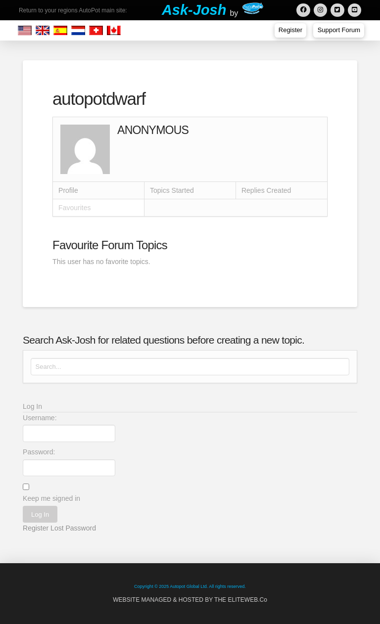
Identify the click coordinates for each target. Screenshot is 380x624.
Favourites (74, 208)
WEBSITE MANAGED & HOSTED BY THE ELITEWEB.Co (190, 599)
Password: (39, 452)
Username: (39, 418)
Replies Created (266, 190)
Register (35, 528)
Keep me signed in (51, 498)
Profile (68, 190)
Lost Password (73, 528)
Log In (40, 514)
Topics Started (172, 190)
